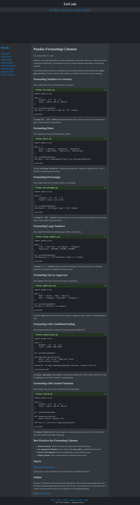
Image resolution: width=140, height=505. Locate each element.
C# (67, 10)
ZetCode (70, 4)
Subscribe (86, 10)
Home (53, 500)
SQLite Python (6, 59)
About (86, 500)
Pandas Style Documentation (44, 467)
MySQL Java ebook (8, 75)
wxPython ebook (7, 62)
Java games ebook (7, 72)
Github (65, 500)
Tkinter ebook (6, 56)
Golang (55, 10)
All (51, 10)
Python (62, 10)
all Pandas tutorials (43, 493)
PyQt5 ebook (5, 54)
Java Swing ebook (7, 68)
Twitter (59, 500)
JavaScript (77, 10)
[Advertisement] (70, 28)
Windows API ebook (8, 65)
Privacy (80, 500)
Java (71, 10)
